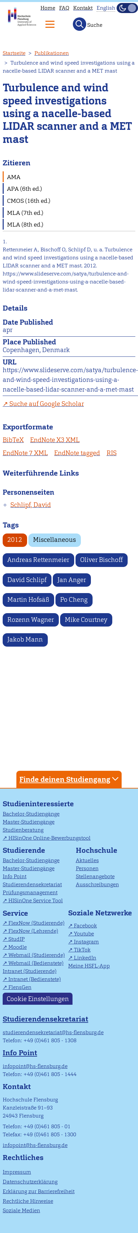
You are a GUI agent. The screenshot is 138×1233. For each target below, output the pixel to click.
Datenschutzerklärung (30, 1181)
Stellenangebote (95, 876)
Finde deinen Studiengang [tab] (69, 779)
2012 (14, 540)
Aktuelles (87, 860)
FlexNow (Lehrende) (33, 930)
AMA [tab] (13, 177)
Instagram (86, 941)
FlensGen (19, 987)
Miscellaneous (54, 540)
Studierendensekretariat (32, 884)
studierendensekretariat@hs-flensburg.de (53, 1032)
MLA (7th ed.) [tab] (25, 213)
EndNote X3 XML (55, 440)
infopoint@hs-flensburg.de (35, 1066)
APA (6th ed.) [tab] (24, 188)
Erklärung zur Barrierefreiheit (39, 1191)
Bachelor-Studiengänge (31, 813)
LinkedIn (85, 957)
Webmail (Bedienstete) (35, 963)
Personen (87, 868)
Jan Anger (71, 580)
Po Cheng (74, 599)
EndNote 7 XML (25, 453)
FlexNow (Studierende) (36, 922)
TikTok (82, 949)
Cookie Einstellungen (38, 998)
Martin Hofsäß (28, 599)
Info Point (14, 876)
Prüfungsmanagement (30, 892)
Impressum (17, 1171)
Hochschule (96, 850)
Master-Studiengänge (28, 821)
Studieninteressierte (38, 804)
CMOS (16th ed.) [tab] (28, 200)
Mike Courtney (86, 619)
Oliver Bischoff (101, 560)
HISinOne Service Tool (35, 900)
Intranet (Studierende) (29, 971)
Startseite (14, 53)
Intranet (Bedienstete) (34, 979)
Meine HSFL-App (89, 965)
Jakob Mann (25, 639)
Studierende (24, 850)
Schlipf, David (30, 505)
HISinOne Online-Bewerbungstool (49, 837)
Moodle (17, 947)
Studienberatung (23, 829)
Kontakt (83, 7)
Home (47, 7)
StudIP (16, 938)
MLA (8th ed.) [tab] (25, 224)
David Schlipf (26, 580)
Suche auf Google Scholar (46, 404)
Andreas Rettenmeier (38, 560)
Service (15, 913)
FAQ (64, 7)
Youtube (84, 933)
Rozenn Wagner (30, 619)
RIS (112, 453)
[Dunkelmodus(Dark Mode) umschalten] (127, 8)
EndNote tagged (77, 453)
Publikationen (51, 53)
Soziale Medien (21, 1210)
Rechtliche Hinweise (28, 1201)
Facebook (85, 925)
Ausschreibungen (97, 884)
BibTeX (13, 440)
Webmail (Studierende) (36, 955)
